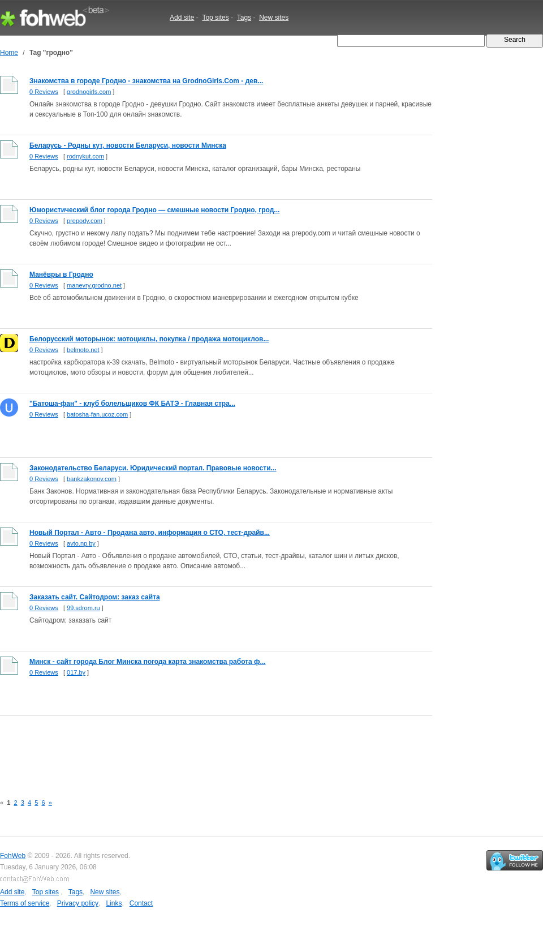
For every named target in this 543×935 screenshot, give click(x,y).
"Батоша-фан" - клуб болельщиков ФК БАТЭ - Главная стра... (132, 404)
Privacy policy (77, 903)
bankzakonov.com (92, 478)
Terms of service (24, 903)
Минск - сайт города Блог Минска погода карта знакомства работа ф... (147, 662)
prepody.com (84, 220)
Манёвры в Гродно (61, 274)
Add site (182, 18)
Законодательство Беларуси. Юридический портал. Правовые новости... (153, 468)
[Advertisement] (206, 748)
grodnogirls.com (89, 91)
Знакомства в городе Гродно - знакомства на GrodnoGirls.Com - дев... (146, 81)
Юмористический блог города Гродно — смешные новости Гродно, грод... (154, 210)
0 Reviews (43, 91)
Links (114, 903)
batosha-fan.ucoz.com (97, 414)
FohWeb (12, 856)
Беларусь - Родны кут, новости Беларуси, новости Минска (127, 145)
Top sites (215, 18)
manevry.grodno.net (94, 285)
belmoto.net (83, 349)
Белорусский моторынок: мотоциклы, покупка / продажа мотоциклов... (149, 339)
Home (9, 53)
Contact (141, 903)
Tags (244, 18)
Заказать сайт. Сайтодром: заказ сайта (94, 597)
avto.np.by (81, 543)
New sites (273, 18)
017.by (76, 672)
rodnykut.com (85, 156)
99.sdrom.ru (83, 607)
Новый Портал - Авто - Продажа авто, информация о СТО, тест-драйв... (149, 533)
